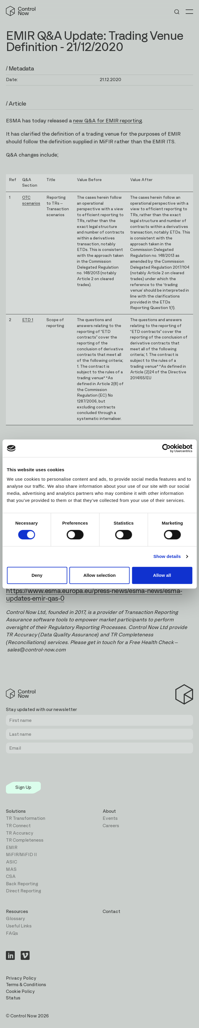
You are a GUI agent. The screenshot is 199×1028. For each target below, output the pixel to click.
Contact (111, 911)
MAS (11, 869)
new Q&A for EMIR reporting (107, 121)
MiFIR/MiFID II (21, 855)
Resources (17, 911)
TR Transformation (25, 818)
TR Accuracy (19, 833)
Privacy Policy (21, 978)
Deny (37, 575)
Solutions (16, 811)
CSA (11, 876)
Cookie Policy (20, 991)
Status (13, 998)
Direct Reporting (23, 891)
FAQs (12, 933)
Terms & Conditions (26, 985)
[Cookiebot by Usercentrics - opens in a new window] (166, 448)
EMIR (11, 847)
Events (110, 818)
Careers (111, 826)
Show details (167, 556)
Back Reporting (22, 884)
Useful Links (19, 926)
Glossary (15, 919)
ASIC (11, 862)
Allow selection (99, 575)
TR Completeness (24, 840)
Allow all (162, 575)
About (109, 811)
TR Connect (18, 826)
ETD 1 (27, 320)
